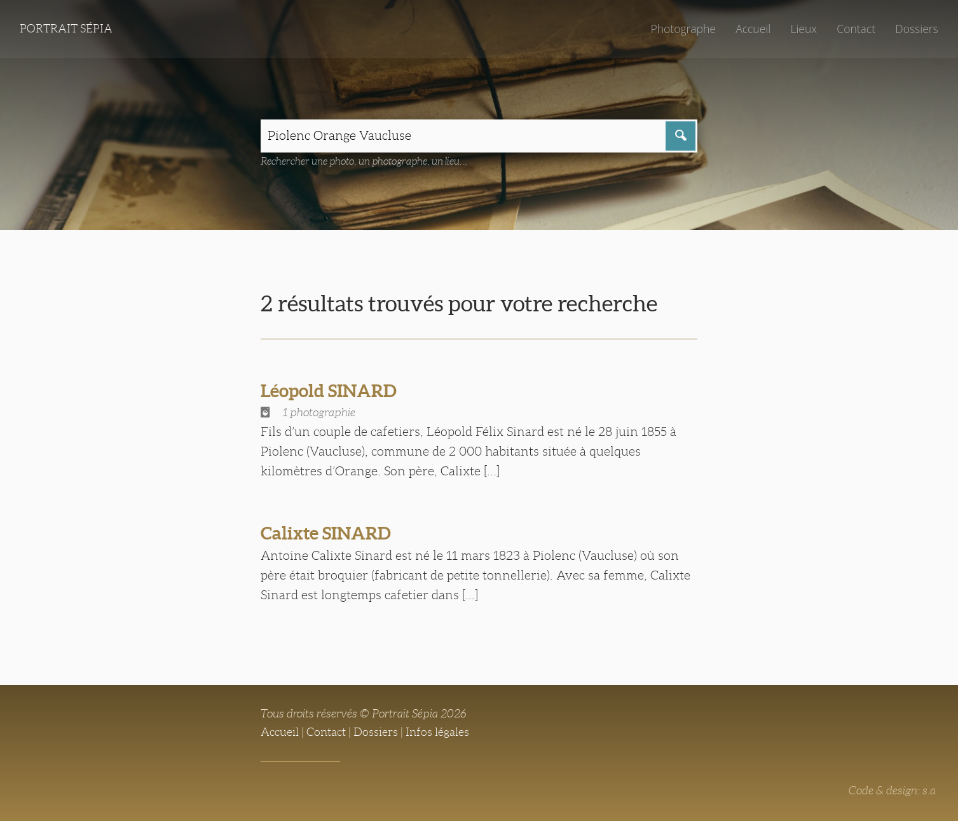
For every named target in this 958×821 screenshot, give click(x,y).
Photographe (682, 28)
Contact (856, 28)
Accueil (753, 28)
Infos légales (437, 732)
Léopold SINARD (329, 391)
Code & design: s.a (892, 790)
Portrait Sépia (66, 28)
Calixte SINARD (326, 533)
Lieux (803, 28)
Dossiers (916, 28)
